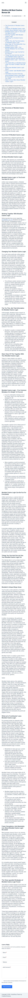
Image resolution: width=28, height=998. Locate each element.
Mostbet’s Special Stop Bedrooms (14, 58)
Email (4, 957)
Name (5, 952)
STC (3, 3)
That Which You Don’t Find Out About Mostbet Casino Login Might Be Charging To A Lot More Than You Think (15, 76)
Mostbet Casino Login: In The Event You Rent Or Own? (15, 32)
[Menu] (25, 2)
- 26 (24, 16)
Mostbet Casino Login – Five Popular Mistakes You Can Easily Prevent (14, 49)
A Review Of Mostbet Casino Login (15, 28)
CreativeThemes (6, 996)
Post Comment (7, 986)
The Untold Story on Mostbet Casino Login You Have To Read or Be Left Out (15, 64)
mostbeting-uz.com (7, 220)
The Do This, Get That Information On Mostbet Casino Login (14, 41)
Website (5, 962)
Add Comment (7, 967)
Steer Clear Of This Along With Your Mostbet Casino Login (15, 44)
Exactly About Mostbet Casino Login (15, 30)
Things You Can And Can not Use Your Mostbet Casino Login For (14, 55)
